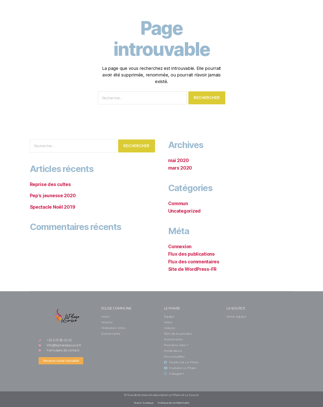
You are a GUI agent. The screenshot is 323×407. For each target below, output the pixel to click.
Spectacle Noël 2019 (52, 207)
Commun (178, 203)
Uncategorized (184, 211)
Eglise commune (116, 308)
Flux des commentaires (193, 261)
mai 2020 (178, 160)
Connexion (180, 246)
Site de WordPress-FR (192, 269)
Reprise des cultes (50, 184)
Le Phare (172, 308)
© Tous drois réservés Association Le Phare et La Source (161, 395)
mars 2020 (180, 168)
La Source (235, 308)
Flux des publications (191, 254)
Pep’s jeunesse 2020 (53, 195)
